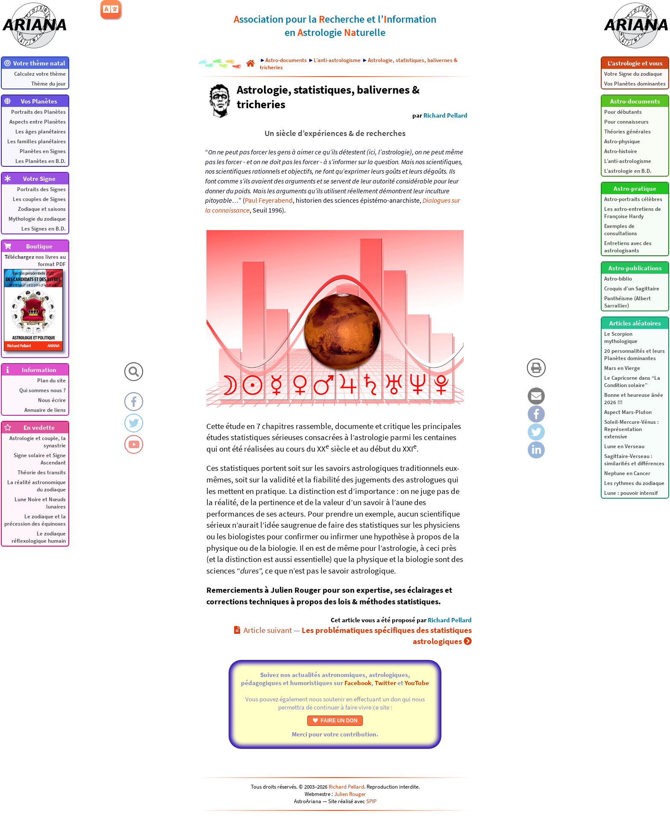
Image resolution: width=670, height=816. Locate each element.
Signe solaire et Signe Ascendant (40, 459)
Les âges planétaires (40, 131)
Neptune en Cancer (627, 473)
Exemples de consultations (620, 229)
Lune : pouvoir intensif (631, 493)
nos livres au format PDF (35, 302)
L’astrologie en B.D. (628, 170)
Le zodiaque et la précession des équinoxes (35, 520)
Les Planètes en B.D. (40, 161)
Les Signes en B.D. (43, 228)
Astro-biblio (618, 278)
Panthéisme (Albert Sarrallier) (627, 302)
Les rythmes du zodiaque (634, 483)
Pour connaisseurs (626, 121)
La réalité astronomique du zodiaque (36, 486)
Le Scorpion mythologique (621, 337)
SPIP (371, 801)
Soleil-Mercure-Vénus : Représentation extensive (631, 429)
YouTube (417, 683)
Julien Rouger (350, 794)
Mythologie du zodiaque (37, 218)
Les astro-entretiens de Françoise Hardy (632, 212)
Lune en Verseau (624, 446)
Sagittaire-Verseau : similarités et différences (634, 459)
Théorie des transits (42, 472)
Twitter (385, 683)
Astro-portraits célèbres (633, 199)
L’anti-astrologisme (627, 161)
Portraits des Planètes (38, 111)
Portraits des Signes (41, 189)
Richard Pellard (445, 115)
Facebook (357, 683)
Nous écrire (52, 400)
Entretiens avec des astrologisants (628, 246)
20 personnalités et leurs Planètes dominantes (634, 354)
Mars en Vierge (622, 368)
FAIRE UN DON (335, 721)
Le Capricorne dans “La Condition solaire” (632, 381)
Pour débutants (623, 111)
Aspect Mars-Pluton (628, 412)
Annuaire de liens (45, 410)
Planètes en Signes (43, 151)
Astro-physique (622, 141)
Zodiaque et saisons (42, 209)
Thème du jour (48, 83)
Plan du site (51, 380)
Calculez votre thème (40, 73)
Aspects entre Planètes (37, 121)
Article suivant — (353, 636)
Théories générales (627, 131)
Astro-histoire (620, 151)
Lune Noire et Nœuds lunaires (40, 503)
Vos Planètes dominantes (635, 83)
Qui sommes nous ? (42, 390)
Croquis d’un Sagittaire (631, 288)
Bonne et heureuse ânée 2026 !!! (633, 398)
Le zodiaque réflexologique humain (39, 537)
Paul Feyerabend (269, 200)
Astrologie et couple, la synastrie (37, 442)
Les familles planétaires (36, 141)
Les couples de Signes (39, 199)
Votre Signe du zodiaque (633, 73)
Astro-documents (286, 60)
